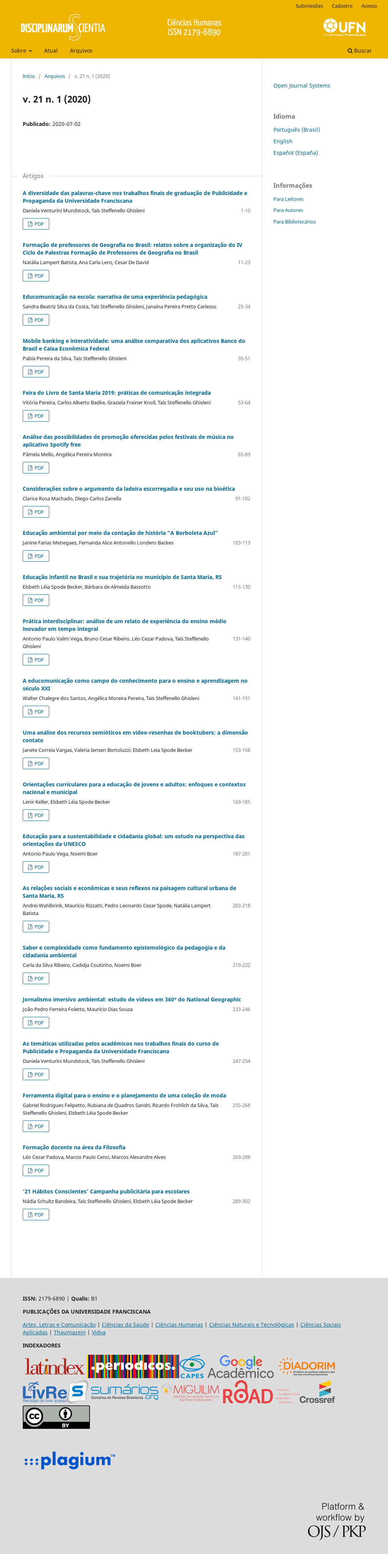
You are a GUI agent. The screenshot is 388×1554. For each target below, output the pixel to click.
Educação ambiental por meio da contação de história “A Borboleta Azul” (120, 532)
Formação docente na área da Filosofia (74, 1147)
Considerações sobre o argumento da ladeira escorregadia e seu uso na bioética (129, 488)
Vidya (99, 1332)
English (283, 141)
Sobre (19, 50)
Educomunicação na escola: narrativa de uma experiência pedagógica (115, 296)
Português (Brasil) (296, 129)
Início (29, 76)
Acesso (369, 5)
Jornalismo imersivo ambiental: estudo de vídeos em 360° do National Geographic (132, 999)
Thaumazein (70, 1332)
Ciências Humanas (179, 1324)
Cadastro (342, 5)
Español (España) (295, 152)
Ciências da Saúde (125, 1324)
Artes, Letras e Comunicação (59, 1324)
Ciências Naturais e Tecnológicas (251, 1324)
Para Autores (288, 210)
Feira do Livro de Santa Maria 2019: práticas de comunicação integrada (117, 392)
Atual (51, 50)
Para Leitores (288, 198)
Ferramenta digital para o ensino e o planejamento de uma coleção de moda (124, 1095)
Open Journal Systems (301, 85)
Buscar (360, 50)
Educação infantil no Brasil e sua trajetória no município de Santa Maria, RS (122, 577)
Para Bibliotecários (294, 221)
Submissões (309, 5)
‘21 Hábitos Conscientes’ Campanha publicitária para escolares (106, 1191)
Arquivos (81, 50)
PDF (38, 223)
